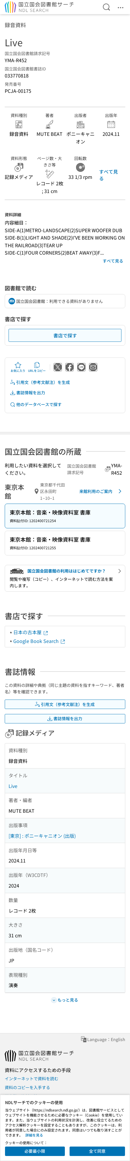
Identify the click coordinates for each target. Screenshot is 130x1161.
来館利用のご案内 (101, 491)
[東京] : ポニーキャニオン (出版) (42, 835)
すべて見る (108, 175)
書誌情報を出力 (27, 393)
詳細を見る (34, 1134)
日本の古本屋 (31, 632)
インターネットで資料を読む (31, 1078)
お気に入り (18, 367)
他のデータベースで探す (36, 404)
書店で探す (65, 335)
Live (13, 785)
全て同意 (97, 1151)
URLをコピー (37, 367)
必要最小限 (34, 1151)
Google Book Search (39, 640)
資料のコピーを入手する (27, 1087)
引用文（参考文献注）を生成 (40, 382)
